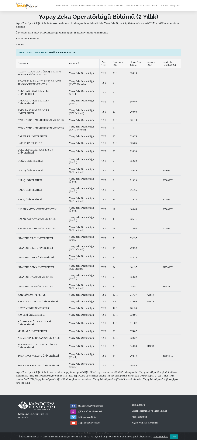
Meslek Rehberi (115, 5)
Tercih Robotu (61, 5)
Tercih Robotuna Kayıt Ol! (62, 52)
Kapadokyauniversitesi (89, 422)
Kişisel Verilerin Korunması (145, 422)
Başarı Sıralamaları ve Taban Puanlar (149, 411)
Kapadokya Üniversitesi (29, 414)
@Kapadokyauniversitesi (90, 411)
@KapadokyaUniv (87, 417)
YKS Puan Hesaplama (169, 5)
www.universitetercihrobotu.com (80, 433)
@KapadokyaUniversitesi (90, 405)
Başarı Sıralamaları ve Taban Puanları (88, 5)
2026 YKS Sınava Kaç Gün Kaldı (141, 5)
